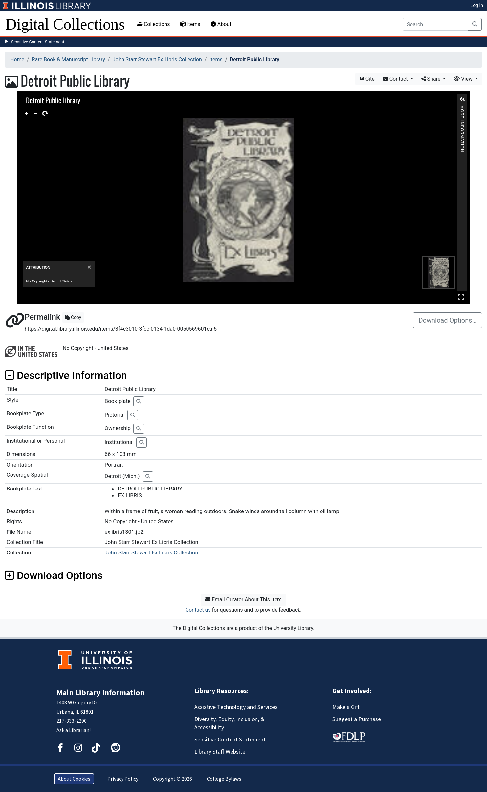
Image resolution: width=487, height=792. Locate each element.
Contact (396, 79)
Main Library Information (100, 692)
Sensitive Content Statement (37, 41)
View (464, 79)
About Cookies (74, 778)
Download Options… (447, 320)
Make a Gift (346, 707)
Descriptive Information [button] (66, 375)
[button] (462, 99)
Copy (73, 317)
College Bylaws (224, 778)
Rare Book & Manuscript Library (68, 59)
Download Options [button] (53, 575)
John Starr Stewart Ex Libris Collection (157, 59)
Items (190, 24)
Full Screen (461, 297)
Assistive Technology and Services (235, 707)
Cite (367, 79)
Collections (153, 24)
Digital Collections (65, 24)
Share (431, 79)
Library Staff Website (219, 752)
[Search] (435, 24)
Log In (477, 5)
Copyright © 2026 (172, 778)
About (221, 24)
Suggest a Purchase (356, 719)
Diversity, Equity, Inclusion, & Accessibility (229, 723)
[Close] (89, 267)
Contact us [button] (198, 610)
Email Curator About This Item (243, 599)
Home (17, 59)
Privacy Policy (122, 778)
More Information (462, 108)
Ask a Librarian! (73, 730)
